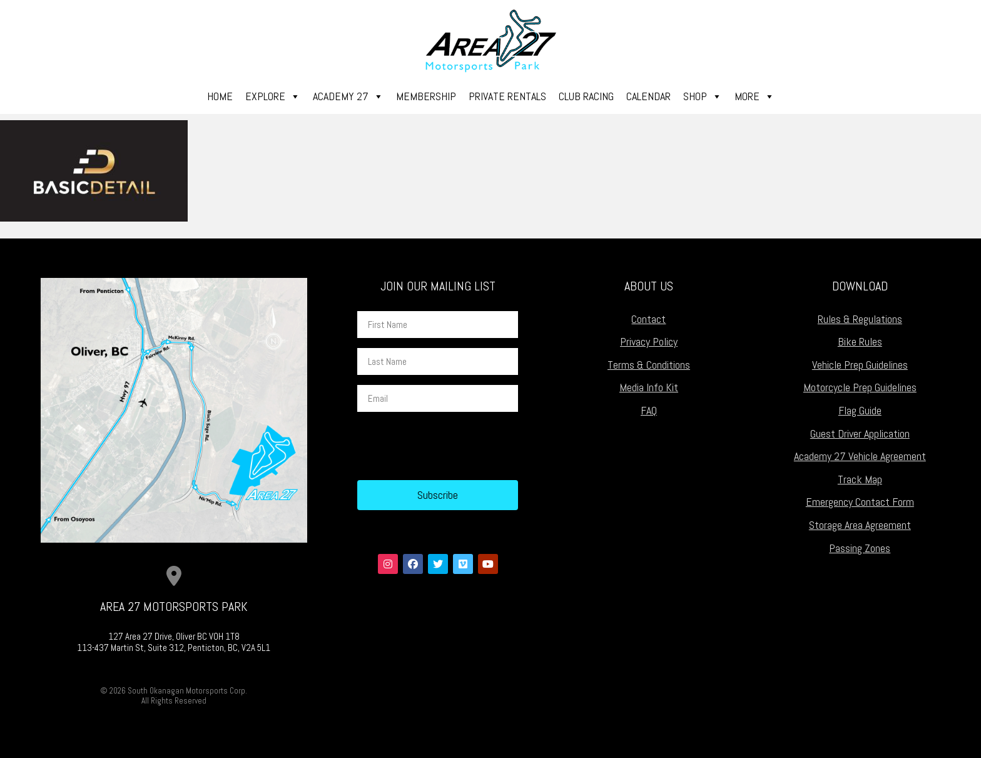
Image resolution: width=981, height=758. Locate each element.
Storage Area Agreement (860, 525)
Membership (426, 96)
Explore (272, 96)
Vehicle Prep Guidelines (860, 364)
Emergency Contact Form (860, 501)
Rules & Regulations (860, 319)
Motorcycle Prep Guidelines (860, 387)
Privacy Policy (649, 341)
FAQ (649, 410)
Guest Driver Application (860, 433)
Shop (702, 96)
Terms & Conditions (648, 364)
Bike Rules (860, 341)
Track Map (860, 479)
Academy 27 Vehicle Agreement (860, 456)
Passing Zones (859, 548)
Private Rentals (507, 96)
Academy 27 (348, 96)
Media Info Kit (648, 387)
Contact (648, 319)
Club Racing (586, 96)
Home (220, 96)
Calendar (648, 96)
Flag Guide (860, 410)
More (754, 96)
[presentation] (452, 446)
